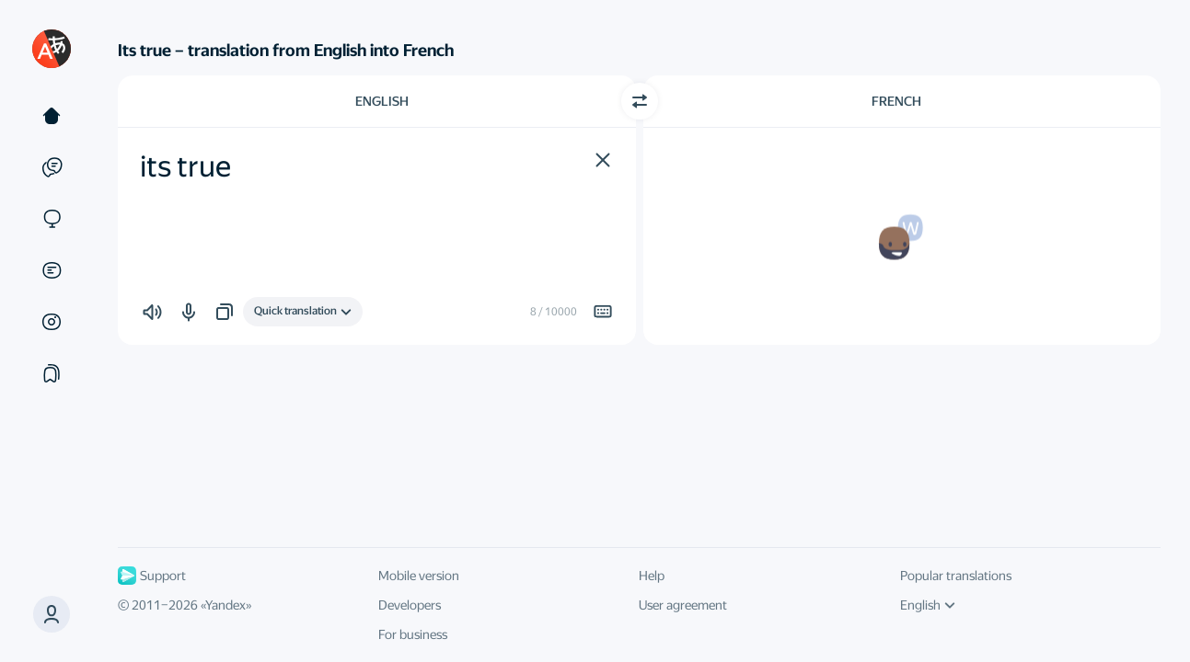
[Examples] (51, 167)
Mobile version (418, 575)
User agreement (683, 605)
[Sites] (51, 218)
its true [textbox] (185, 166)
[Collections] (51, 373)
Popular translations (955, 575)
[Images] (51, 321)
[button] (602, 160)
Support (152, 575)
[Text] (51, 115)
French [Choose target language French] (896, 101)
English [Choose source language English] (382, 101)
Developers (409, 605)
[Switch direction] (639, 101)
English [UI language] (927, 605)
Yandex (225, 605)
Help (651, 575)
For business (412, 634)
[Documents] (51, 270)
